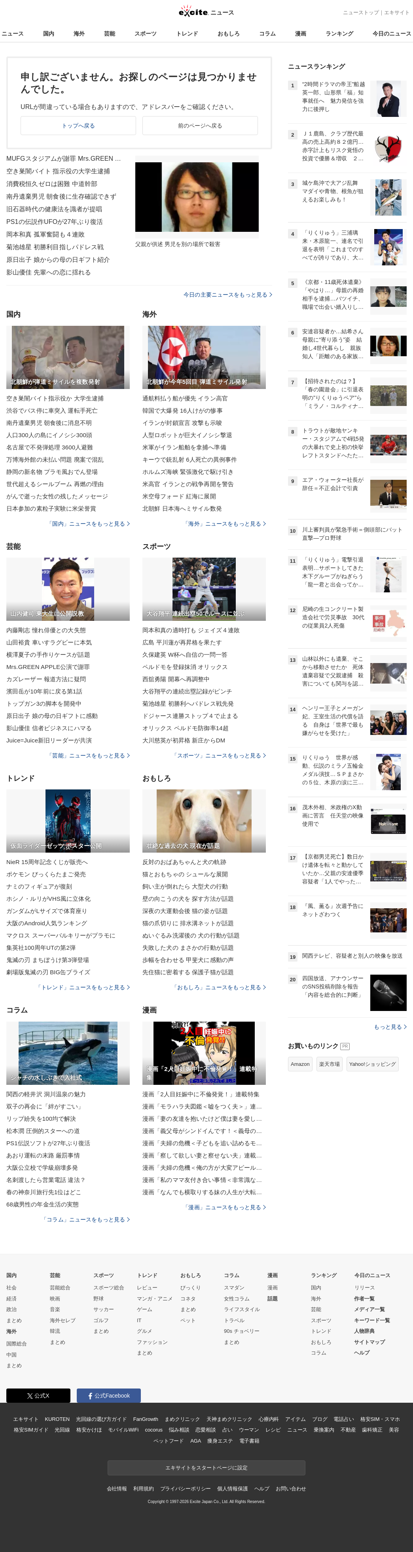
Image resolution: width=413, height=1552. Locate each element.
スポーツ (146, 33)
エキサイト (397, 12)
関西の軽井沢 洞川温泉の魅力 (46, 1094)
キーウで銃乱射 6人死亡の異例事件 (189, 459)
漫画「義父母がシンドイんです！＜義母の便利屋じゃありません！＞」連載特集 (204, 1130)
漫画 (300, 33)
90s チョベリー (242, 1331)
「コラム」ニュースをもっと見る (85, 1219)
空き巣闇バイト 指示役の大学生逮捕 (58, 171)
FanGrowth (145, 1419)
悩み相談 (179, 1430)
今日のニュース (392, 33)
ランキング (339, 33)
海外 (79, 33)
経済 (11, 1299)
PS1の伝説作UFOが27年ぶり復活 (54, 221)
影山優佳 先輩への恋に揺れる (48, 272)
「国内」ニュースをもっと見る (88, 523)
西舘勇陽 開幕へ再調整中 (176, 679)
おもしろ (229, 33)
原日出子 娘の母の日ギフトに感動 (52, 715)
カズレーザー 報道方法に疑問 (46, 679)
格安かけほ (89, 1430)
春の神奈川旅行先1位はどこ (43, 1192)
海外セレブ (63, 1320)
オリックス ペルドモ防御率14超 (185, 728)
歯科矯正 (372, 1430)
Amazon (300, 1064)
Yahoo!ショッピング (372, 1064)
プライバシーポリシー (185, 1489)
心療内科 (269, 1419)
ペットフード (168, 1441)
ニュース (13, 33)
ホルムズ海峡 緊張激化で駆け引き (188, 471)
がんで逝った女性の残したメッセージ (57, 496)
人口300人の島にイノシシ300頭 (49, 435)
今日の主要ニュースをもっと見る (228, 294)
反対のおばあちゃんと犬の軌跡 (184, 862)
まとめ (14, 1320)
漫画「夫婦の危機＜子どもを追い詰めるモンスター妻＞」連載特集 (204, 1143)
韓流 (55, 1331)
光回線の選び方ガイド (101, 1419)
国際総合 (16, 1344)
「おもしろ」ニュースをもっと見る (219, 987)
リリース (364, 1288)
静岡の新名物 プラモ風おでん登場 (52, 471)
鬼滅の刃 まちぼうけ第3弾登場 (47, 959)
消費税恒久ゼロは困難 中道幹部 (51, 183)
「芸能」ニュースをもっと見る (88, 755)
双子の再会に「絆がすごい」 (45, 1106)
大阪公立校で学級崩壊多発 (42, 1167)
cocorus (154, 1430)
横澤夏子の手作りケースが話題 (48, 654)
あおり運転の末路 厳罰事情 (43, 1155)
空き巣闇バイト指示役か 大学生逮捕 (55, 398)
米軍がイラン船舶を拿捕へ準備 (184, 447)
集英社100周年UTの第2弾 (41, 947)
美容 (394, 1430)
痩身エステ (220, 1441)
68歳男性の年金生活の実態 (42, 1204)
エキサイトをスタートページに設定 (206, 1468)
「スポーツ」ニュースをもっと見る (219, 755)
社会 (11, 1288)
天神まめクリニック (229, 1419)
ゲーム (144, 1309)
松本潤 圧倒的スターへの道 (43, 1130)
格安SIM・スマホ (380, 1419)
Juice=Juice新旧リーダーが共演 (49, 740)
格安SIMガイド (31, 1430)
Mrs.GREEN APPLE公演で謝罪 (48, 666)
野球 (98, 1299)
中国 (11, 1355)
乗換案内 (324, 1430)
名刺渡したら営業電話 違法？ (46, 1179)
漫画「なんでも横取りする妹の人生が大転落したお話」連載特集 (204, 1192)
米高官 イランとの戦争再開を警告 (188, 484)
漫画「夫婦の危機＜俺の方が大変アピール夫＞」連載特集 (204, 1167)
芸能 (109, 33)
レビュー (147, 1288)
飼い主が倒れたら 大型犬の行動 (185, 886)
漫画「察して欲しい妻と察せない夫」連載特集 (204, 1155)
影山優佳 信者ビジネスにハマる (49, 728)
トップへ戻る (78, 125)
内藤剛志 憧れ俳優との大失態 (46, 630)
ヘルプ (361, 1353)
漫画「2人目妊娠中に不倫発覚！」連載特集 (201, 1094)
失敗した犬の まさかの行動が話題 (188, 947)
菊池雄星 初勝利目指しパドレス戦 (55, 247)
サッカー (103, 1309)
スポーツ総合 (108, 1288)
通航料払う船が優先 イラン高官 (185, 398)
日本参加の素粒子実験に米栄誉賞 (51, 508)
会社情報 (117, 1489)
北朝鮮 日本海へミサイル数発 (182, 508)
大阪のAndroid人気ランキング (46, 923)
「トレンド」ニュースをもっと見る (83, 987)
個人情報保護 (232, 1489)
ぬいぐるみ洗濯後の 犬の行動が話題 (191, 935)
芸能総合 (60, 1288)
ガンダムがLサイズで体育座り (46, 911)
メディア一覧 (369, 1309)
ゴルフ (101, 1320)
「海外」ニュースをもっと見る (224, 523)
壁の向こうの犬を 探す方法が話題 (188, 898)
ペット (188, 1320)
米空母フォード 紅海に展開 (179, 496)
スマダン (234, 1288)
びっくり (190, 1288)
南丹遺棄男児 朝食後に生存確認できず (61, 196)
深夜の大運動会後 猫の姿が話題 (185, 911)
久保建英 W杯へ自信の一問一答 (184, 654)
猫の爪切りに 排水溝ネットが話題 (188, 923)
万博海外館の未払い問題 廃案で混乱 (55, 459)
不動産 (348, 1430)
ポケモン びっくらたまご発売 (46, 874)
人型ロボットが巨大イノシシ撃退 (187, 435)
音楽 (55, 1309)
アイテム (295, 1419)
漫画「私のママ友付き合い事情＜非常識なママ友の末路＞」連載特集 (204, 1179)
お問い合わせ (291, 1489)
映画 (55, 1299)
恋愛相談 (205, 1430)
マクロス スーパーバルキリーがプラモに (61, 935)
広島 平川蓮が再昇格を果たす (182, 642)
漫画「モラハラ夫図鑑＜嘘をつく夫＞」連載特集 (204, 1106)
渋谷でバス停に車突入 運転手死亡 (52, 410)
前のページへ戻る (200, 125)
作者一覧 (364, 1299)
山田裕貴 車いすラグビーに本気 (49, 642)
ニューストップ (361, 12)
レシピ (273, 1430)
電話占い (343, 1419)
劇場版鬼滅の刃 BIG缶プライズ (48, 972)
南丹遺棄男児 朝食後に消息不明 (49, 422)
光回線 (62, 1430)
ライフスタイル (242, 1309)
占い (227, 1430)
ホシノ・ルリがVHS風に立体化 (48, 898)
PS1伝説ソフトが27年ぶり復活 (48, 1143)
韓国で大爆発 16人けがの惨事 (182, 410)
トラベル (234, 1320)
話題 (272, 1299)
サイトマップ (369, 1342)
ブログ (320, 1419)
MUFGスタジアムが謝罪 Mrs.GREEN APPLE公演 (65, 158)
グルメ (144, 1331)
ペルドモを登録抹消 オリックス (185, 666)
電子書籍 (249, 1441)
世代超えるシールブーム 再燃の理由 (55, 484)
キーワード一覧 (372, 1320)
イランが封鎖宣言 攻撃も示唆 (182, 422)
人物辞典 (364, 1331)
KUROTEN (57, 1419)
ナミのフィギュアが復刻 (39, 886)
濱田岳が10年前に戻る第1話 (44, 691)
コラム (267, 33)
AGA (195, 1441)
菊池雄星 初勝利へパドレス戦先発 (188, 703)
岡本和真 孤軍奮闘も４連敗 (45, 234)
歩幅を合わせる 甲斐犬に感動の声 (188, 959)
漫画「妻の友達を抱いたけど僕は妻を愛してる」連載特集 (204, 1118)
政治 (11, 1309)
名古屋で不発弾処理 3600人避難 (49, 447)
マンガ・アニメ (155, 1299)
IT (139, 1320)
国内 (48, 33)
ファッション (152, 1342)
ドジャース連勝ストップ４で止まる (190, 715)
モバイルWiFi (123, 1430)
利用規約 (143, 1489)
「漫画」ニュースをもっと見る (224, 1207)
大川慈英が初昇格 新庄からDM (183, 740)
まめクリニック (182, 1419)
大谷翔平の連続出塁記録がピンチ (187, 691)
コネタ (188, 1299)
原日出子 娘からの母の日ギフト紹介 (58, 259)
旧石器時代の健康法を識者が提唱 (54, 209)
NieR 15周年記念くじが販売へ (47, 862)
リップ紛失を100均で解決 (41, 1118)
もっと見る (390, 1027)
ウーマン (249, 1430)
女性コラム (237, 1299)
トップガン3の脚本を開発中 (43, 703)
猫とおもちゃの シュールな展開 (185, 874)
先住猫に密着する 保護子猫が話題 (188, 972)
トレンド (187, 33)
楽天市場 (329, 1064)
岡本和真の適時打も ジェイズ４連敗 (191, 630)
